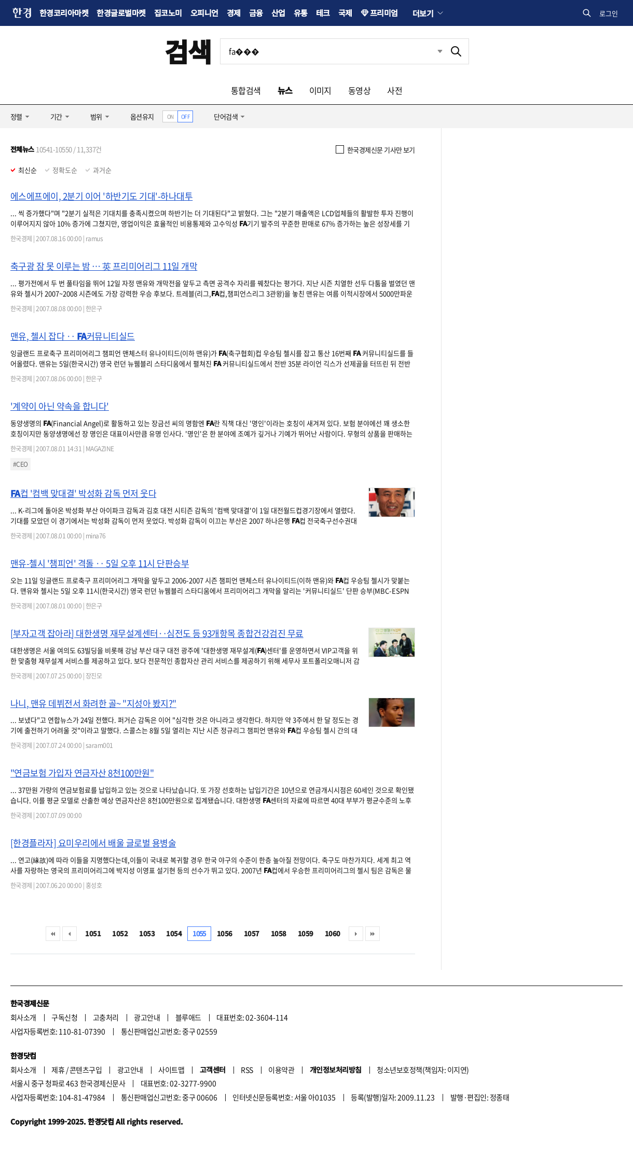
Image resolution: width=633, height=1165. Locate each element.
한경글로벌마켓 (121, 12)
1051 (93, 933)
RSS (247, 1069)
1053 (147, 933)
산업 (278, 12)
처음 (53, 933)
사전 (394, 90)
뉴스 (285, 90)
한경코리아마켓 (63, 12)
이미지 (320, 90)
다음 (356, 933)
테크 (323, 12)
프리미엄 (384, 12)
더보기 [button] (422, 13)
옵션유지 (142, 116)
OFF (185, 116)
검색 (188, 51)
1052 (120, 933)
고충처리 (106, 1017)
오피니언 (204, 12)
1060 (332, 933)
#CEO (20, 464)
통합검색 (246, 90)
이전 (69, 933)
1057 (251, 933)
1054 (174, 933)
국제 (345, 12)
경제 (234, 12)
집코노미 (168, 12)
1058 (278, 933)
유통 (301, 12)
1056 (224, 933)
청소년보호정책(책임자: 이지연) (423, 1069)
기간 (56, 116)
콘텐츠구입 (86, 1069)
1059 (305, 933)
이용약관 (281, 1069)
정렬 (16, 116)
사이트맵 (171, 1069)
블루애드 (188, 1017)
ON (170, 116)
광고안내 (147, 1017)
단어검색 (226, 116)
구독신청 (64, 1017)
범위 (96, 116)
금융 (256, 12)
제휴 (57, 1069)
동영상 (359, 90)
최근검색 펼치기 (440, 51)
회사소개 (23, 1017)
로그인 (608, 13)
